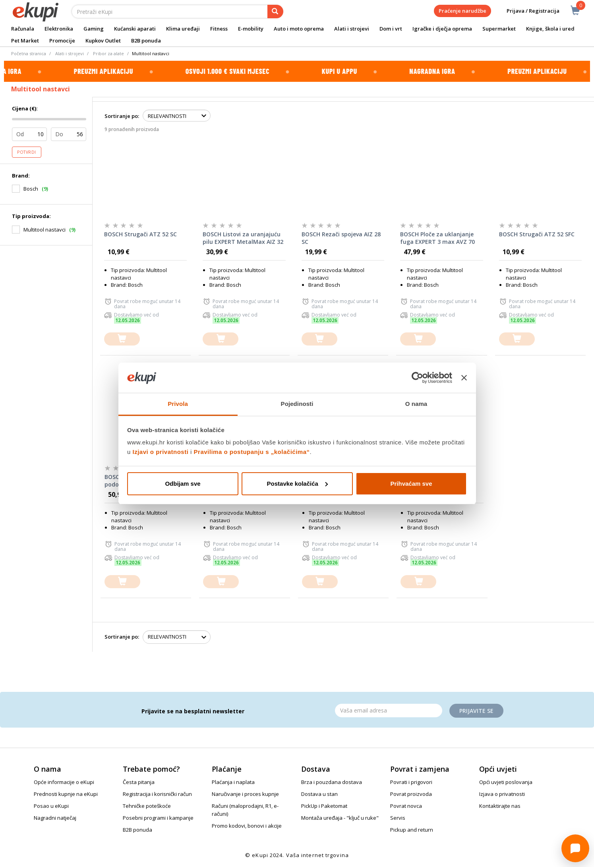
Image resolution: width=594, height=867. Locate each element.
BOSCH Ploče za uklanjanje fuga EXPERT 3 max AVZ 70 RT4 (437, 238)
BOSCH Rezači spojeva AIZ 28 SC (341, 238)
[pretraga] (275, 11)
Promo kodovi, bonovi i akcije (247, 825)
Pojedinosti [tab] (297, 403)
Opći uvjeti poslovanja (505, 782)
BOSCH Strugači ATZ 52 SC (140, 234)
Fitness (219, 28)
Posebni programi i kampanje (158, 817)
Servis (397, 817)
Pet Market (25, 40)
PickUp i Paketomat (324, 805)
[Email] (388, 710)
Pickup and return (411, 829)
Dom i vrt (390, 28)
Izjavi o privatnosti (161, 451)
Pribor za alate (108, 53)
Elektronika (59, 28)
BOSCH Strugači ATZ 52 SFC (537, 234)
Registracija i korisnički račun (157, 793)
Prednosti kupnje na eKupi (66, 793)
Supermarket (499, 28)
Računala (22, 28)
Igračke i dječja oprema (442, 28)
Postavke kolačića (297, 483)
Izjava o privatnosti (502, 793)
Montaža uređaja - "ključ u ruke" (340, 817)
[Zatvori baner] (464, 377)
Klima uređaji (183, 28)
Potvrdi (26, 152)
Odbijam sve (182, 483)
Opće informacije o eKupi (64, 782)
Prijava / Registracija (527, 11)
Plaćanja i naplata (233, 782)
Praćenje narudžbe (462, 10)
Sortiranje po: (121, 116)
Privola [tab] (178, 403)
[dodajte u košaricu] (122, 339)
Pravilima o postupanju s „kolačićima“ (252, 451)
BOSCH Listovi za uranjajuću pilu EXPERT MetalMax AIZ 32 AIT (243, 238)
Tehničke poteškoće (147, 805)
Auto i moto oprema (299, 28)
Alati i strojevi (351, 28)
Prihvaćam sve (411, 483)
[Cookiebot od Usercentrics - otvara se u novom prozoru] (417, 378)
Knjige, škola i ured (550, 28)
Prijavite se (476, 710)
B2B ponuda (146, 40)
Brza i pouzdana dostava (331, 782)
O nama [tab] (416, 403)
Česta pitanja (139, 782)
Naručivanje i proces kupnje (245, 793)
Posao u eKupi (51, 805)
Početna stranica (28, 53)
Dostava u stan (319, 793)
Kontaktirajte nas (499, 805)
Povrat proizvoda (411, 793)
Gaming (93, 28)
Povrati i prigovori (411, 782)
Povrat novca (406, 805)
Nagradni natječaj (55, 817)
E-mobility (250, 28)
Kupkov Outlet (103, 40)
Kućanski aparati (135, 28)
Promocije (62, 40)
